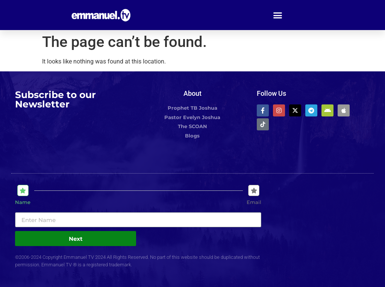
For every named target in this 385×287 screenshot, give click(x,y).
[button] (278, 15)
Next (76, 238)
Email (254, 202)
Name (22, 202)
